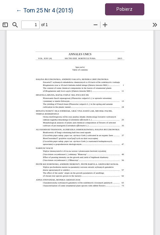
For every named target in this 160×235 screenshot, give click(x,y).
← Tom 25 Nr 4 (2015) (44, 10)
